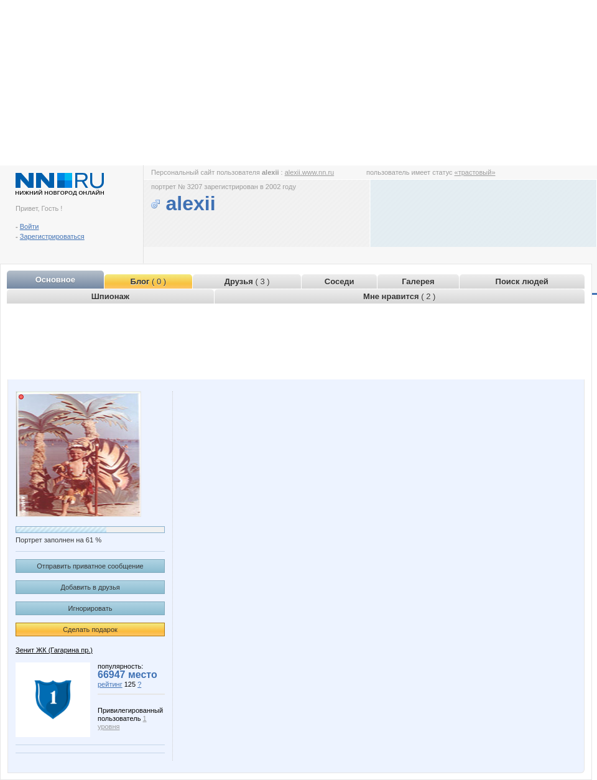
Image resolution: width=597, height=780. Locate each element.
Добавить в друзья (89, 587)
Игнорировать (90, 608)
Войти (29, 226)
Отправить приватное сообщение (90, 566)
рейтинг (110, 684)
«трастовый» (475, 172)
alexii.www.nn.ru (309, 172)
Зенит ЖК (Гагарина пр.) (54, 650)
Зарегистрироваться (52, 236)
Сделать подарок (90, 629)
